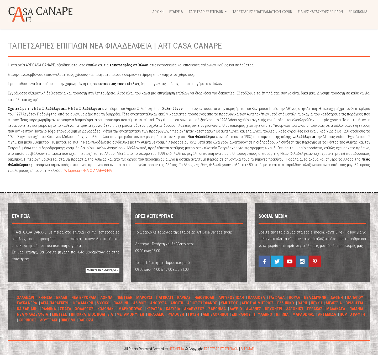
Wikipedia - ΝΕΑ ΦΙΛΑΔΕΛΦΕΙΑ (88, 170)
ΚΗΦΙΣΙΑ (45, 297)
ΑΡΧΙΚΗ (158, 12)
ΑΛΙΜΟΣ (139, 303)
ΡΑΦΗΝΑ (48, 308)
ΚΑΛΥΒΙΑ (173, 308)
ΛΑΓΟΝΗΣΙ (294, 308)
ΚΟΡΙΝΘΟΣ (27, 320)
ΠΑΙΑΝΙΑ (356, 308)
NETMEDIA (176, 349)
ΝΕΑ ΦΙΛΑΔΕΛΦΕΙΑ (32, 314)
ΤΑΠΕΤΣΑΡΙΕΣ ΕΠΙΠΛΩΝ (221, 349)
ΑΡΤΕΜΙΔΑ (327, 314)
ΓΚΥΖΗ (193, 314)
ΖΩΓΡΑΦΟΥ (241, 314)
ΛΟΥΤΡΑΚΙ (48, 320)
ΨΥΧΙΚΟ (103, 303)
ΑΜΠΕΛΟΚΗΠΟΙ (215, 314)
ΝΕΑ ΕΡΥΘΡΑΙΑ (83, 297)
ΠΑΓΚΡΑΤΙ (164, 297)
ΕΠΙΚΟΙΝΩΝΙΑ (358, 12)
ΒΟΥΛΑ (294, 297)
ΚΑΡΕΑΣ (184, 297)
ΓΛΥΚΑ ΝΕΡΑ (27, 303)
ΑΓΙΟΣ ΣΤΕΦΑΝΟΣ (202, 303)
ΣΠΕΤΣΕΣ (59, 314)
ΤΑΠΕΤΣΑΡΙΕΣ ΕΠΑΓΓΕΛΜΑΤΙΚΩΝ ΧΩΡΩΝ (262, 12)
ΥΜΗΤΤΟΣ (229, 303)
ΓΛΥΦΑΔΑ (277, 297)
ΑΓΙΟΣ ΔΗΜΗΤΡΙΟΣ (257, 303)
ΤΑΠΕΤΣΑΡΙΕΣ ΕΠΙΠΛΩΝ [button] (208, 13)
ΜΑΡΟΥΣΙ (144, 297)
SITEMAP (247, 349)
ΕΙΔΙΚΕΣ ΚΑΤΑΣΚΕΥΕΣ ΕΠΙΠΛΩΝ (320, 12)
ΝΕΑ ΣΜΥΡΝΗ (315, 297)
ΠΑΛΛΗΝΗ (121, 303)
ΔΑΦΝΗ (336, 297)
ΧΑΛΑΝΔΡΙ (25, 297)
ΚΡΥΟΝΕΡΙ (273, 308)
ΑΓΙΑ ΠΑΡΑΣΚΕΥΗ (55, 303)
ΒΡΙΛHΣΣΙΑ (354, 303)
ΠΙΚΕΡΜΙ (68, 320)
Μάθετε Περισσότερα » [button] (102, 270)
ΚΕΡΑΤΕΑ (154, 308)
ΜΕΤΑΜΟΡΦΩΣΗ (130, 314)
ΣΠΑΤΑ (65, 308)
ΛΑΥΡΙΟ (236, 308)
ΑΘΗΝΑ (106, 297)
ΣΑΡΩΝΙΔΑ (217, 308)
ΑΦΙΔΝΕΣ (253, 308)
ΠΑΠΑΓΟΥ (355, 297)
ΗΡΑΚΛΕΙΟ (156, 314)
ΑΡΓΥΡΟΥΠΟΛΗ (231, 297)
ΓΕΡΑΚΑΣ (314, 308)
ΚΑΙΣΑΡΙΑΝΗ (27, 308)
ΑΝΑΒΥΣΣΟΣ (194, 308)
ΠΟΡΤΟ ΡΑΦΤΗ (352, 314)
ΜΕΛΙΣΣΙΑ (334, 303)
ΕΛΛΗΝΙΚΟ (286, 303)
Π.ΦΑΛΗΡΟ (263, 314)
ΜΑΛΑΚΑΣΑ (335, 308)
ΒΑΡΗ (302, 303)
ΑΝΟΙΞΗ (176, 303)
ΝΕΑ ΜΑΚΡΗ (83, 303)
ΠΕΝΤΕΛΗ (124, 297)
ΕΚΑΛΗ (61, 297)
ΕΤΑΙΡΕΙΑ (176, 12)
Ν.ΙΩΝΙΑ (282, 314)
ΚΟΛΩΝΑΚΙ (105, 308)
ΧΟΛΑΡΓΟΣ (84, 308)
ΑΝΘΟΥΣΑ (158, 303)
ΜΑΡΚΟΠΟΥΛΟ (130, 308)
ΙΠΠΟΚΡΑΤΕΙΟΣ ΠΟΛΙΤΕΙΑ (92, 314)
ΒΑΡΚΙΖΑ (85, 320)
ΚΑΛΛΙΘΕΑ (256, 297)
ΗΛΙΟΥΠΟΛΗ (204, 297)
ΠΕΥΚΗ (316, 303)
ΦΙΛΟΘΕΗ (176, 314)
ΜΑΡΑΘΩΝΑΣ (303, 314)
